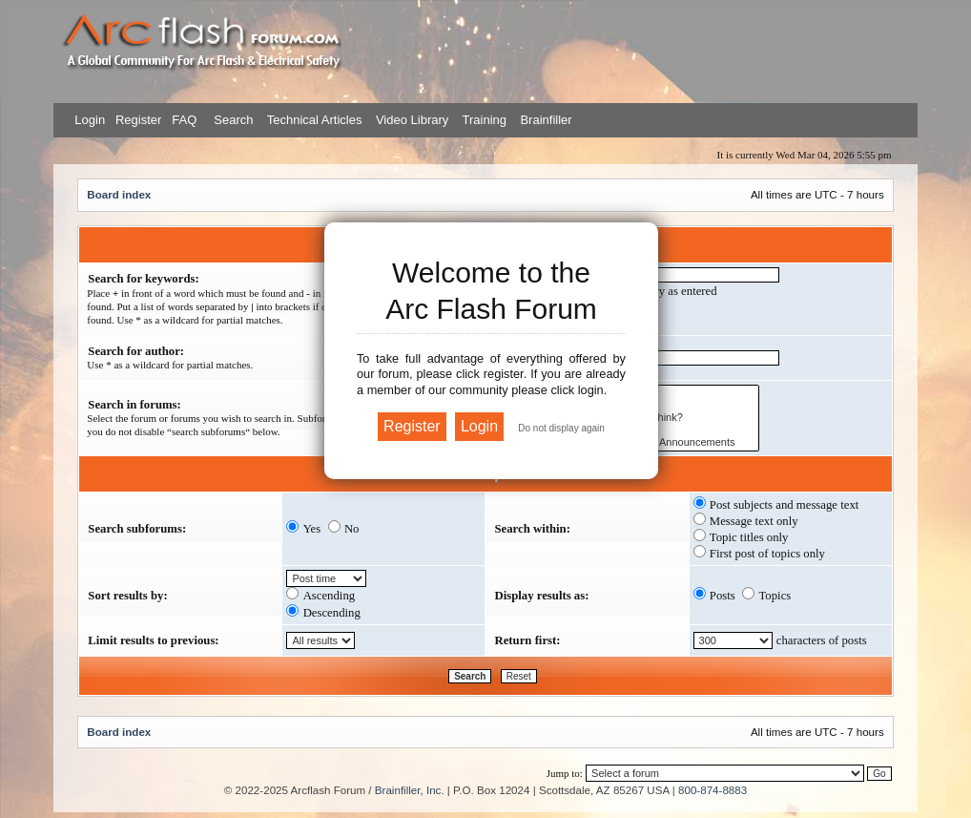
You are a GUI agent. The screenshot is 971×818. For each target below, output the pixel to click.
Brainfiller (545, 120)
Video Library (412, 120)
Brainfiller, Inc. (409, 790)
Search (232, 120)
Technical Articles (314, 120)
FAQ (183, 120)
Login (89, 120)
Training (484, 120)
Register (136, 120)
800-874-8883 (712, 790)
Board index (119, 194)
